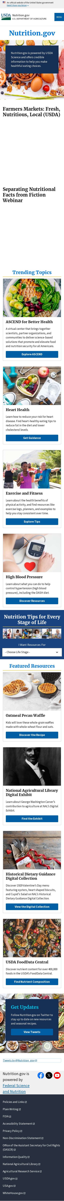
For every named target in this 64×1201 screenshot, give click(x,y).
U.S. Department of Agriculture (29, 18)
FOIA (6, 1116)
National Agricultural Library (20, 1164)
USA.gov (8, 1186)
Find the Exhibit (32, 818)
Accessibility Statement (17, 1123)
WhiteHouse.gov (13, 1193)
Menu (59, 17)
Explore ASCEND (32, 354)
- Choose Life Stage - (17, 652)
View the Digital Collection (32, 907)
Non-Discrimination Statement (22, 1138)
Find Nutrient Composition (32, 982)
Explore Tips (32, 521)
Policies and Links (13, 1102)
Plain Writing (10, 1109)
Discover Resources (32, 601)
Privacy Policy (11, 1131)
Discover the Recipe (32, 735)
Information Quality (15, 1157)
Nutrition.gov (20, 15)
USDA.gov (9, 1178)
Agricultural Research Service (21, 1171)
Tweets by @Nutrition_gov (18, 1060)
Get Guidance (32, 438)
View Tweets (32, 1032)
